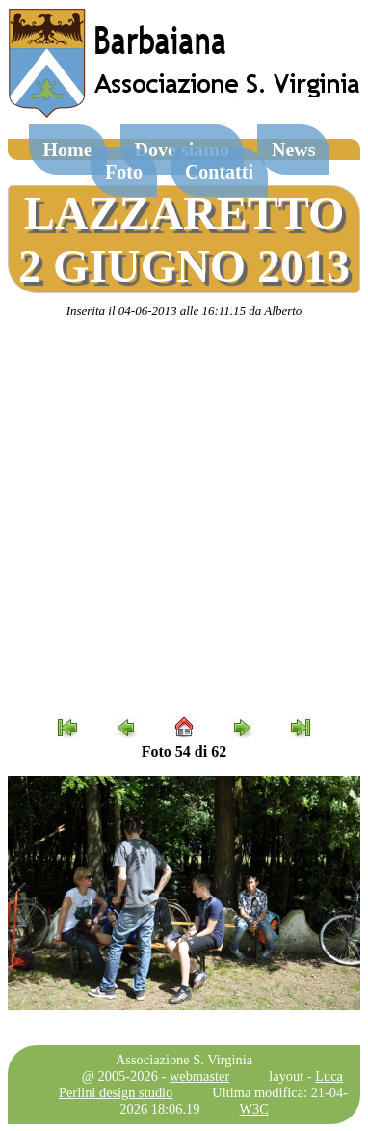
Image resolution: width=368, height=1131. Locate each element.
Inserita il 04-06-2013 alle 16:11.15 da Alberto (184, 310)
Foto (124, 171)
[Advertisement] (183, 517)
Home (67, 149)
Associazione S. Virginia (184, 1059)
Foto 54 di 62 (184, 751)
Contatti (219, 171)
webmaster (199, 1076)
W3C (254, 1109)
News (294, 149)
